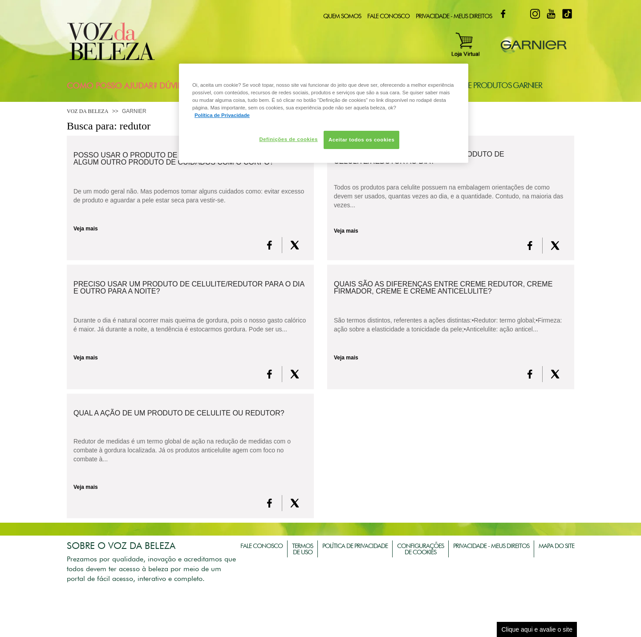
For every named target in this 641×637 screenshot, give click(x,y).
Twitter (519, 14)
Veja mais (85, 228)
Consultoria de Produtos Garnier (477, 85)
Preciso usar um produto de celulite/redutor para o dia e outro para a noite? (188, 288)
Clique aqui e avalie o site (536, 629)
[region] (323, 113)
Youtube (551, 14)
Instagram (535, 14)
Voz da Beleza (87, 111)
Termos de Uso (302, 549)
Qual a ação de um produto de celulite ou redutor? (178, 413)
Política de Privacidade (355, 545)
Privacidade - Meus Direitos (454, 16)
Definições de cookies (288, 139)
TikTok (567, 14)
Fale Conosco (388, 16)
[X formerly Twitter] (294, 245)
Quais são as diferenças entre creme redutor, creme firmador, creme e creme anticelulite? (443, 288)
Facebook (503, 14)
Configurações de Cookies (420, 549)
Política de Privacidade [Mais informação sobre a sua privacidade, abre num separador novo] (222, 115)
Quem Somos (342, 16)
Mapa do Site (556, 545)
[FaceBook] (269, 245)
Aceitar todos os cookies (361, 139)
